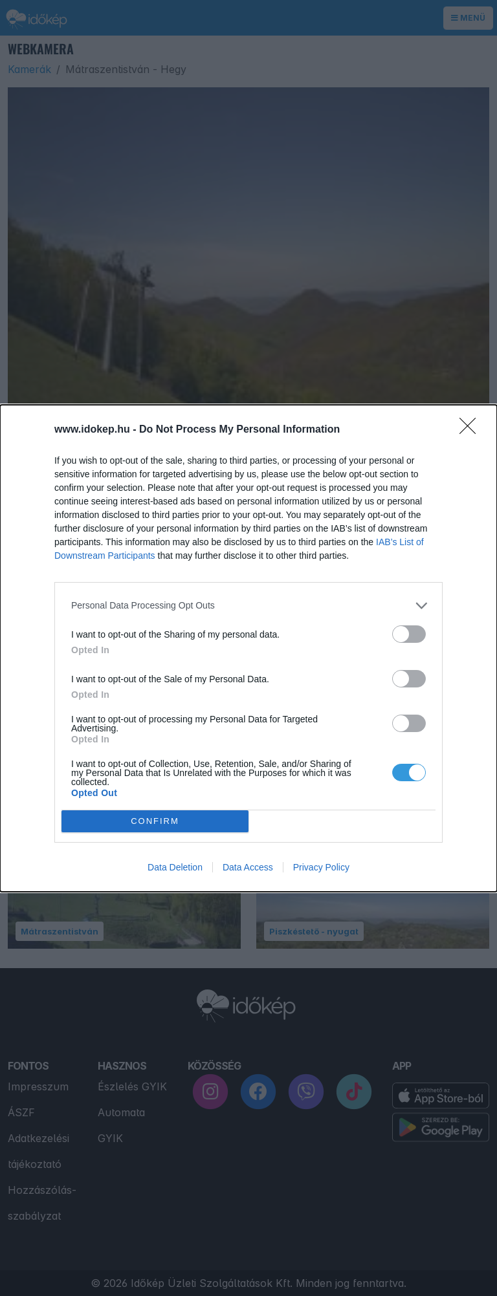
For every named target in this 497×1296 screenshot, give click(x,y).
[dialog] (248, 648)
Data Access (248, 867)
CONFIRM (155, 821)
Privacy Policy (321, 867)
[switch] (409, 634)
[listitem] (248, 605)
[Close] (471, 430)
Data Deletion (175, 867)
